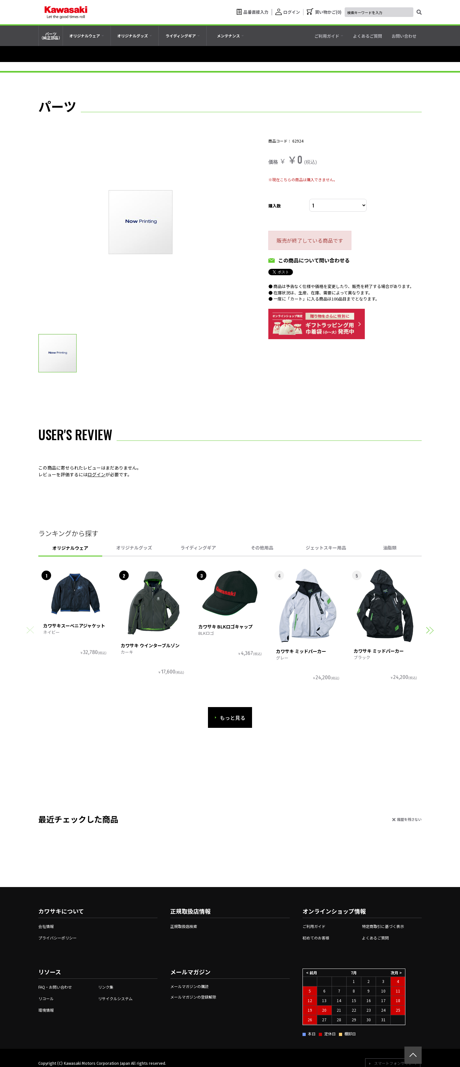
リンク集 (105, 987)
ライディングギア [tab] (198, 547)
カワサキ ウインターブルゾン (150, 645)
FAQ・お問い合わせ (55, 987)
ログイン (96, 474)
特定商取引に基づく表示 (383, 926)
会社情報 (46, 926)
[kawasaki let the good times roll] (65, 12)
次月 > (396, 972)
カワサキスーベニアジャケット (74, 625)
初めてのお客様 (316, 937)
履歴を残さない (409, 819)
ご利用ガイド (314, 926)
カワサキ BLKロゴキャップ (225, 626)
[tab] (87, 36)
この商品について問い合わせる (314, 260)
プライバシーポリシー (57, 937)
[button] (430, 630)
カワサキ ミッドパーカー (301, 651)
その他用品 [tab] (262, 547)
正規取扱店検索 (183, 926)
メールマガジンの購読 (189, 986)
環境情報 (46, 1010)
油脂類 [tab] (389, 547)
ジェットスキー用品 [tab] (326, 547)
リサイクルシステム (115, 998)
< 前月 (311, 972)
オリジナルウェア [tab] (70, 548)
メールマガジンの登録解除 (193, 997)
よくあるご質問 (375, 937)
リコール (46, 998)
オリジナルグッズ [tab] (134, 547)
